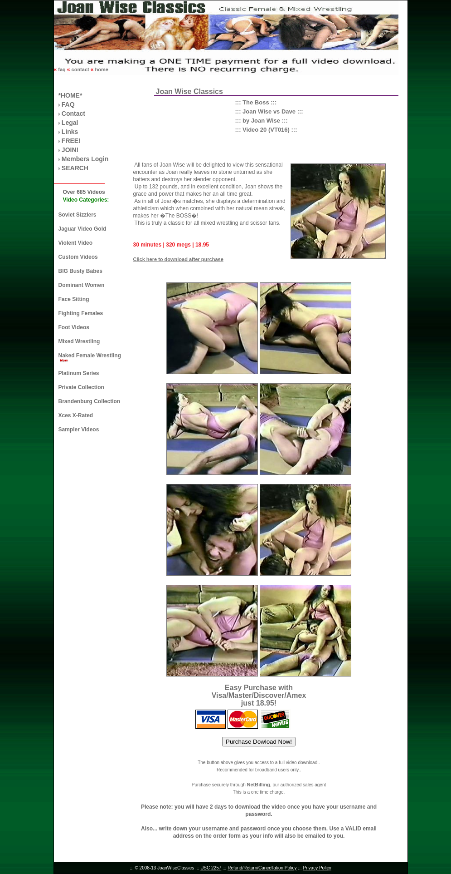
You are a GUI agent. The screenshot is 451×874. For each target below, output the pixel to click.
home (100, 69)
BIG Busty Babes (80, 271)
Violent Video (75, 243)
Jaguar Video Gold (82, 229)
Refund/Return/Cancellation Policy (262, 867)
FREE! (71, 140)
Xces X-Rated (75, 415)
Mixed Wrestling (79, 341)
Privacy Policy (317, 867)
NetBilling (258, 784)
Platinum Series (78, 373)
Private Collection (81, 387)
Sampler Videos (78, 429)
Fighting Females (80, 313)
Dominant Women (81, 285)
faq (62, 69)
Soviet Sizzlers (77, 215)
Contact (73, 113)
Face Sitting (73, 299)
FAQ (68, 104)
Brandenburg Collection (89, 401)
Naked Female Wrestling (89, 355)
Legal (70, 122)
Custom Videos (78, 257)
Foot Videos (73, 327)
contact (80, 69)
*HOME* (70, 95)
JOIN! (70, 149)
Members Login (85, 159)
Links (70, 131)
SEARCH (75, 168)
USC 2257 (210, 867)
